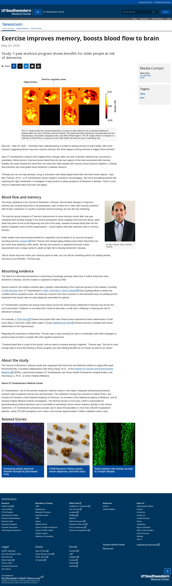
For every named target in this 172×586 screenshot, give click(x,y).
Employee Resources (163, 2)
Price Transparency (76, 527)
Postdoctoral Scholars (10, 515)
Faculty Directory (143, 518)
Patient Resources (76, 521)
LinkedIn (72, 566)
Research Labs (7, 521)
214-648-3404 (145, 75)
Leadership (141, 524)
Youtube (72, 560)
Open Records (7, 557)
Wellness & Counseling (44, 536)
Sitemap (140, 536)
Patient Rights (7, 560)
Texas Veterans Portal (43, 554)
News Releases (157, 19)
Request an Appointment (78, 530)
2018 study (22, 319)
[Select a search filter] (156, 12)
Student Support (41, 533)
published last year (62, 323)
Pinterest (72, 563)
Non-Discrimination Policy (11, 554)
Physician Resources (77, 524)
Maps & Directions (144, 527)
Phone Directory (143, 533)
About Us (140, 503)
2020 (169, 19)
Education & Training (44, 503)
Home (134, 19)
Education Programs (43, 512)
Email (142, 77)
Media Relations (22, 29)
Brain (142, 98)
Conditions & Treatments (78, 506)
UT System (39, 560)
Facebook (73, 551)
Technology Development (11, 530)
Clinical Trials (7, 506)
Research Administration (11, 518)
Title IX (139, 539)
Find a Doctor (74, 509)
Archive (106, 506)
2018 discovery (10, 290)
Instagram (73, 557)
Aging (142, 94)
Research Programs (9, 524)
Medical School (41, 524)
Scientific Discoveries (10, 527)
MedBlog (72, 515)
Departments (40, 509)
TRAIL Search (40, 557)
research (24, 241)
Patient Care (74, 503)
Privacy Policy (7, 563)
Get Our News (36, 29)
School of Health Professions (46, 527)
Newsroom (144, 19)
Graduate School (41, 515)
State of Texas (40, 551)
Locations (72, 512)
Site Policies (6, 569)
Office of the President (145, 530)
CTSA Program (7, 512)
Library (38, 521)
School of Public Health (44, 530)
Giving (139, 521)
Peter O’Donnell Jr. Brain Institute (59, 290)
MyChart (72, 518)
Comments (141, 512)
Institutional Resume (147, 545)
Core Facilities (7, 509)
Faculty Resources (145, 2)
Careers (140, 509)
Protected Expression (10, 566)
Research (5, 503)
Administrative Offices (145, 506)
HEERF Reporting (8, 551)
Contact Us (141, 515)
